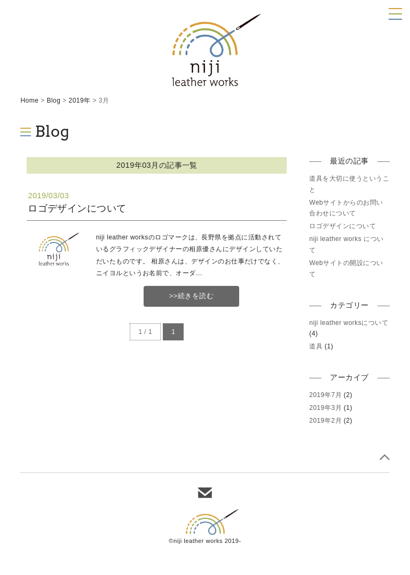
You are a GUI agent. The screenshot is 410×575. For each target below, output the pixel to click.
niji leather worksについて (348, 323)
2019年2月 (325, 420)
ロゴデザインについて (77, 208)
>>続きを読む (191, 296)
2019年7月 (325, 395)
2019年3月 (325, 407)
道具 (315, 346)
